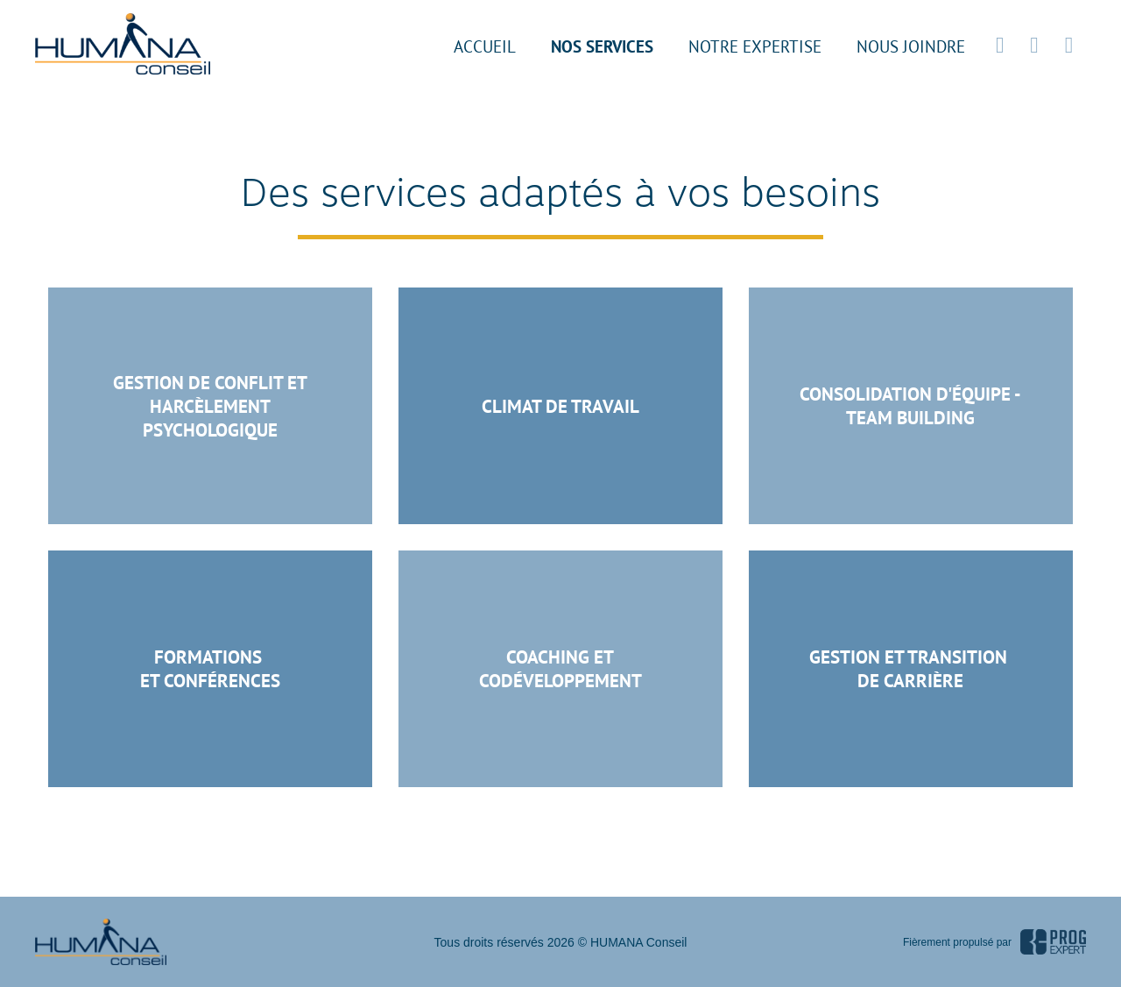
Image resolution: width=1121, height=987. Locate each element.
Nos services (602, 46)
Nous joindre (911, 46)
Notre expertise (754, 46)
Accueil (485, 46)
